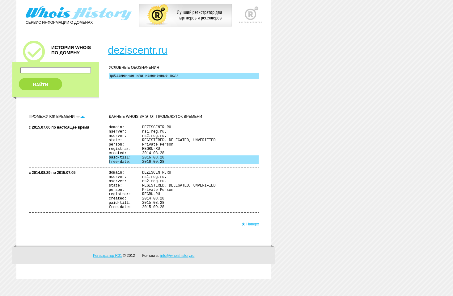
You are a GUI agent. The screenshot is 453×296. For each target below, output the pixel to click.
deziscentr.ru (137, 50)
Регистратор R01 (107, 272)
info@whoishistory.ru (177, 272)
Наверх (250, 241)
